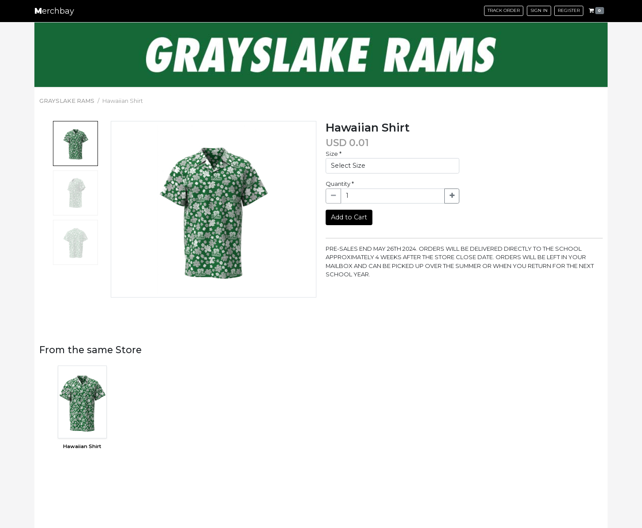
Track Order (504, 10)
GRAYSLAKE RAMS (66, 100)
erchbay (54, 11)
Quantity (340, 183)
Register (569, 10)
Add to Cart (349, 217)
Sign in (539, 10)
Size (334, 153)
